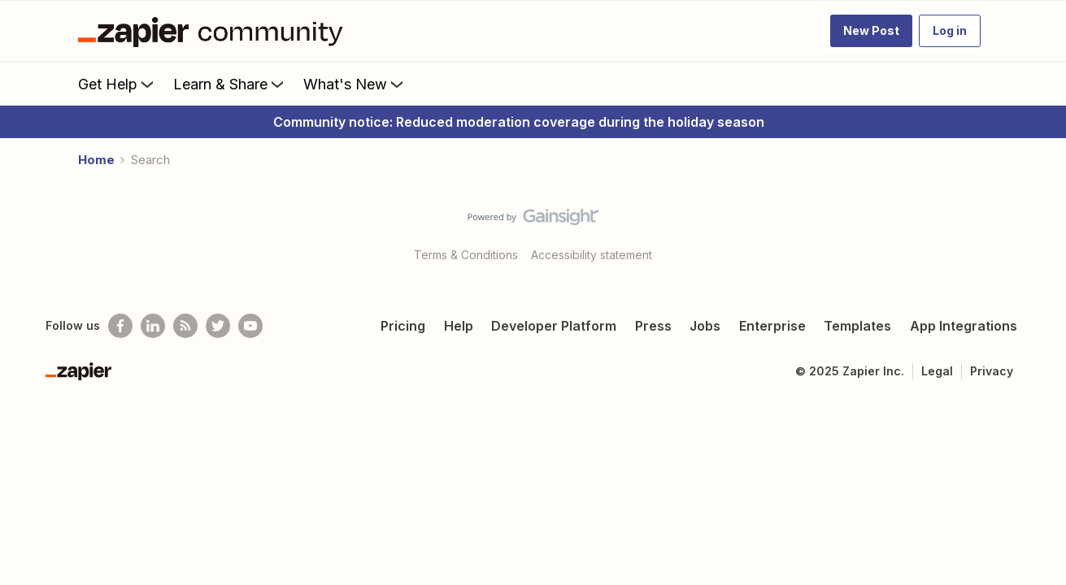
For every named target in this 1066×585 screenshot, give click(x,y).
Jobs (705, 326)
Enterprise (772, 326)
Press (653, 326)
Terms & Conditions (466, 255)
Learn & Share (230, 83)
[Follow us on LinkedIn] (153, 326)
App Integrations (963, 326)
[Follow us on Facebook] (120, 326)
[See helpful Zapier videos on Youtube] (250, 326)
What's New (355, 83)
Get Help (117, 83)
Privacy (991, 371)
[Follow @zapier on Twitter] (218, 326)
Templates (857, 326)
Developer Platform (553, 326)
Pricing (403, 326)
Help (458, 326)
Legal (937, 371)
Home (96, 159)
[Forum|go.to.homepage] (214, 31)
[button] (871, 31)
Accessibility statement (591, 255)
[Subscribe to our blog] (185, 326)
